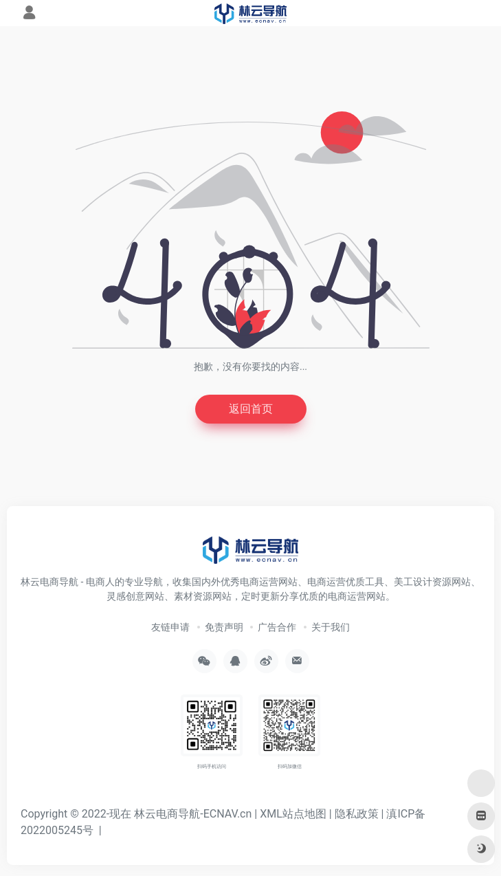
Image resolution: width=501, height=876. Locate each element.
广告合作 (277, 627)
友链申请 (170, 627)
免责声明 (224, 627)
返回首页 (251, 408)
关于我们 (330, 627)
